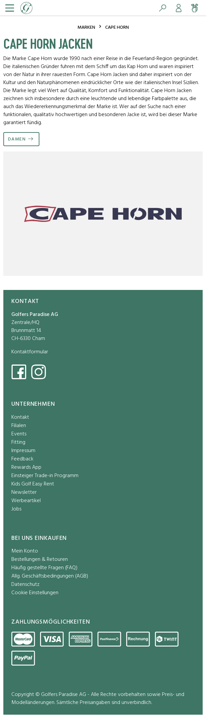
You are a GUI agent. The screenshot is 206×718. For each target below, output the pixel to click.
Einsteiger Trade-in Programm (44, 476)
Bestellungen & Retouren (39, 560)
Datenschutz (25, 585)
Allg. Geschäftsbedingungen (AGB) (49, 576)
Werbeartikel (26, 501)
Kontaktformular (29, 352)
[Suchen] (163, 8)
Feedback (22, 459)
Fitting (18, 442)
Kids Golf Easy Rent (32, 484)
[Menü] (9, 8)
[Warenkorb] (195, 8)
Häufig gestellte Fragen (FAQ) (44, 568)
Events (18, 434)
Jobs (16, 509)
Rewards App (26, 467)
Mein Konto (24, 551)
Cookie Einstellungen (34, 593)
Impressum (23, 451)
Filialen (18, 426)
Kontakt (20, 417)
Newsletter (24, 492)
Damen (17, 139)
